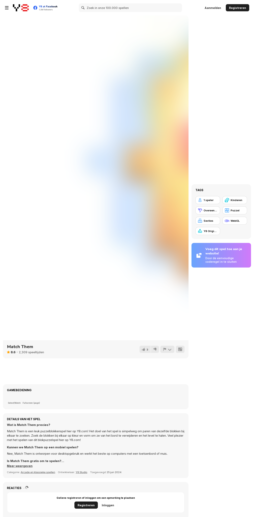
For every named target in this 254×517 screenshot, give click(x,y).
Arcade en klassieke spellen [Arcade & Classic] (38, 472)
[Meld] (167, 349)
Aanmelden (213, 8)
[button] (20, 466)
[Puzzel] (234, 210)
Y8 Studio (81, 472)
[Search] (83, 7)
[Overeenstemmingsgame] (207, 210)
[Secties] (207, 221)
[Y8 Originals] (207, 231)
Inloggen (108, 505)
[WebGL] (234, 221)
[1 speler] (207, 200)
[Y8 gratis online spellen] (21, 7)
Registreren (237, 8)
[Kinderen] (234, 200)
